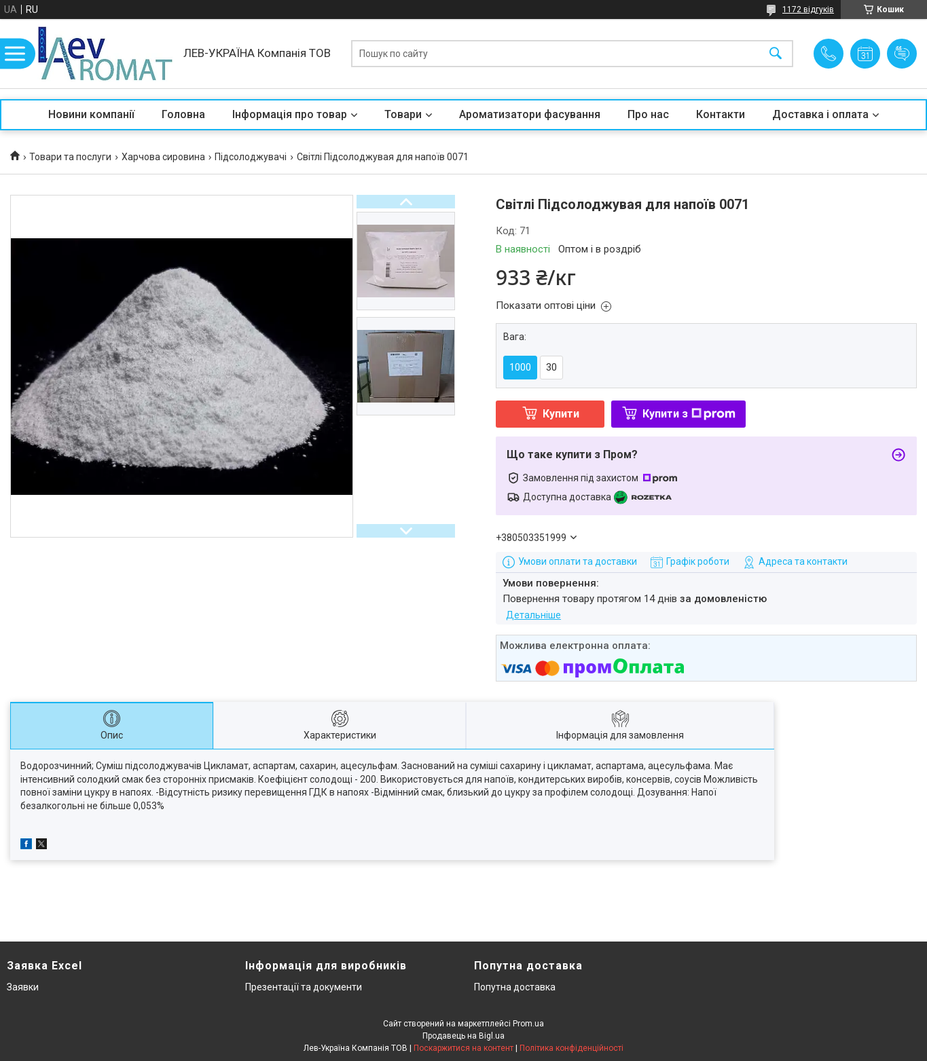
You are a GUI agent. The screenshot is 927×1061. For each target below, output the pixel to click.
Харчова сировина (163, 156)
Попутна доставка (515, 987)
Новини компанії (91, 114)
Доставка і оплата (820, 114)
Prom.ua (528, 1023)
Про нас (648, 114)
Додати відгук (902, 54)
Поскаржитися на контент (463, 1048)
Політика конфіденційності (571, 1048)
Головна (183, 114)
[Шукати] (775, 54)
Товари (403, 114)
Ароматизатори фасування (529, 114)
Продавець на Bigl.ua (463, 1036)
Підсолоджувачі (251, 156)
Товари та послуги (70, 156)
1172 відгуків (808, 9)
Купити (561, 413)
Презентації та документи (303, 987)
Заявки (23, 987)
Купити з (688, 413)
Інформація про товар (289, 114)
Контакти (720, 114)
